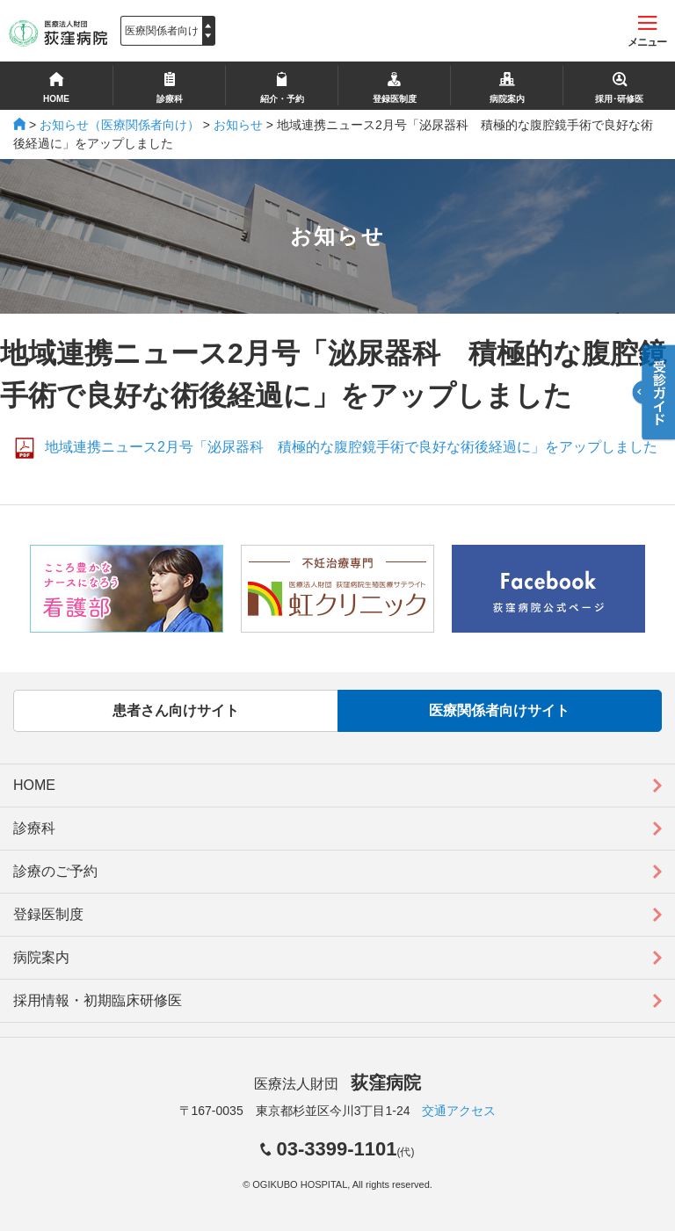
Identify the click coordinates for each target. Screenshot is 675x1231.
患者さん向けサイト (175, 710)
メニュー (647, 32)
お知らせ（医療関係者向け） (120, 125)
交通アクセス (459, 1111)
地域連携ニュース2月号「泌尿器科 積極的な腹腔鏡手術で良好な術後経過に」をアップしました (351, 446)
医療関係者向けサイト (499, 710)
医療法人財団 (337, 1083)
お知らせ (238, 125)
